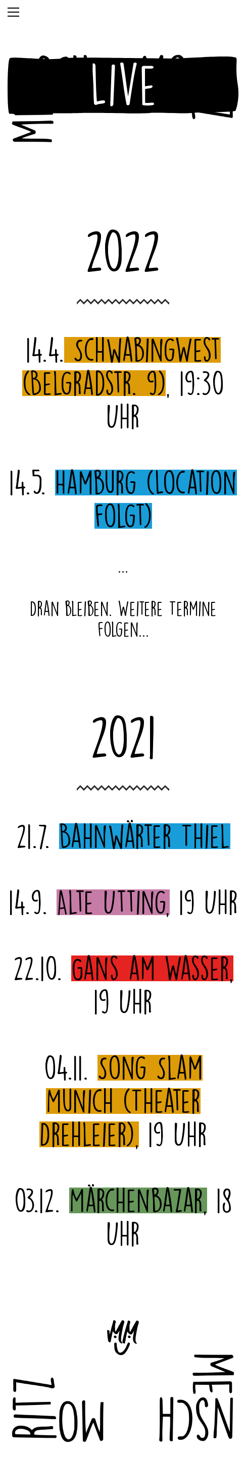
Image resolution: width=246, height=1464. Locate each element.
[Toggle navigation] (13, 12)
